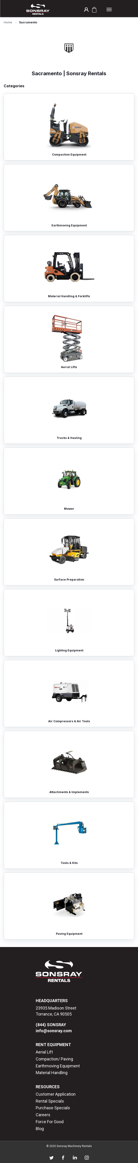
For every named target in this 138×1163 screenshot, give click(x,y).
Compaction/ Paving (54, 1059)
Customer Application (56, 1094)
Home (8, 22)
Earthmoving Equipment (58, 1065)
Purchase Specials (53, 1107)
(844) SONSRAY (51, 1024)
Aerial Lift (44, 1052)
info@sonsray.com (54, 1030)
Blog (40, 1128)
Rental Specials (50, 1101)
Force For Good (50, 1121)
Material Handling (51, 1072)
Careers (43, 1114)
